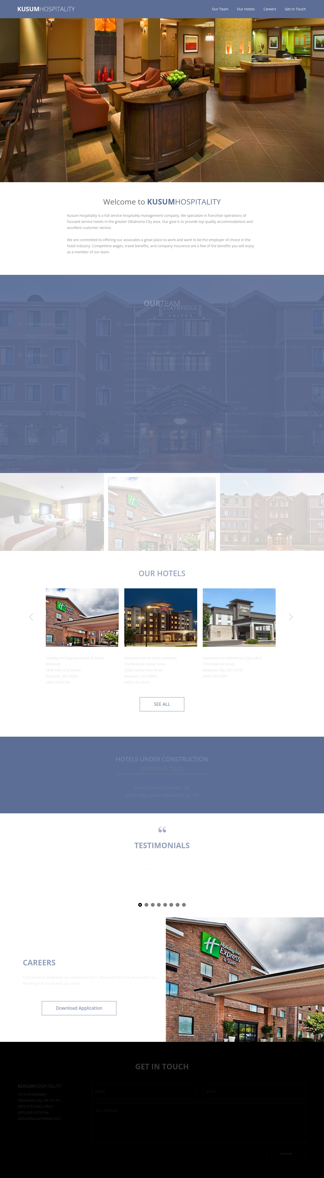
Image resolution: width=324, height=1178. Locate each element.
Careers (270, 9)
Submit (286, 1154)
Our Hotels (246, 9)
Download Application (79, 1008)
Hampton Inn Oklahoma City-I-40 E (232, 658)
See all (162, 704)
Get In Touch (295, 9)
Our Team (220, 9)
